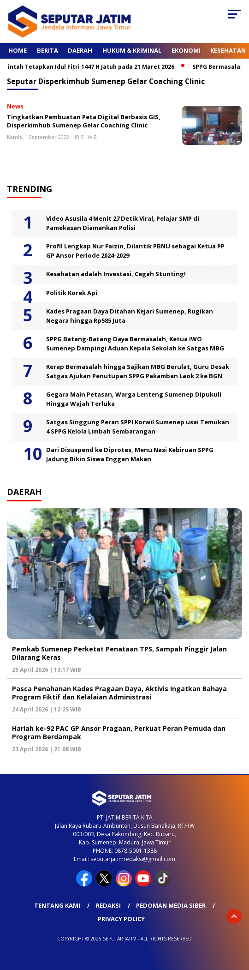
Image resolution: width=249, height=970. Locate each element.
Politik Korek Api (71, 293)
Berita (47, 50)
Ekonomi (186, 50)
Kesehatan (228, 50)
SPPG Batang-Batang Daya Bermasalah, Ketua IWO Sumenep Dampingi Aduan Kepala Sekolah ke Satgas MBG (135, 343)
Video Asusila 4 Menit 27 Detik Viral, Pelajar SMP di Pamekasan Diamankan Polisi (122, 223)
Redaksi (108, 905)
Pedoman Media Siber (171, 905)
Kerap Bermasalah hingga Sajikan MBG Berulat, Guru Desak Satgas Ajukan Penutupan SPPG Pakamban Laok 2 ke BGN (137, 371)
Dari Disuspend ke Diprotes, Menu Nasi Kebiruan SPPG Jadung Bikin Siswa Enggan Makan (129, 454)
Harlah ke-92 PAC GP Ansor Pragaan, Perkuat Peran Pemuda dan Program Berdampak (118, 732)
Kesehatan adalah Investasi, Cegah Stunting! (116, 274)
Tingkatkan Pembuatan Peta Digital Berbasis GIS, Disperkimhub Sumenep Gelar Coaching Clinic (83, 121)
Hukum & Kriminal (131, 50)
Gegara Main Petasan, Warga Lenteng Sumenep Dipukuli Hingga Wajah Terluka (133, 399)
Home (17, 50)
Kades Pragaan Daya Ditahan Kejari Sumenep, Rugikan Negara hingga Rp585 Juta (129, 316)
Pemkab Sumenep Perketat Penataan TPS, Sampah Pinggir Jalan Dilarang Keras (119, 653)
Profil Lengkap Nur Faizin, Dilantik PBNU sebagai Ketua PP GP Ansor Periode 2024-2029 (135, 250)
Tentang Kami (57, 905)
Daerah (80, 50)
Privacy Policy (121, 919)
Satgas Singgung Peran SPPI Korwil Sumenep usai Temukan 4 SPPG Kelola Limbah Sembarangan (137, 426)
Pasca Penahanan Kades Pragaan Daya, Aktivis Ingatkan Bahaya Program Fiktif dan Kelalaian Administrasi (119, 692)
